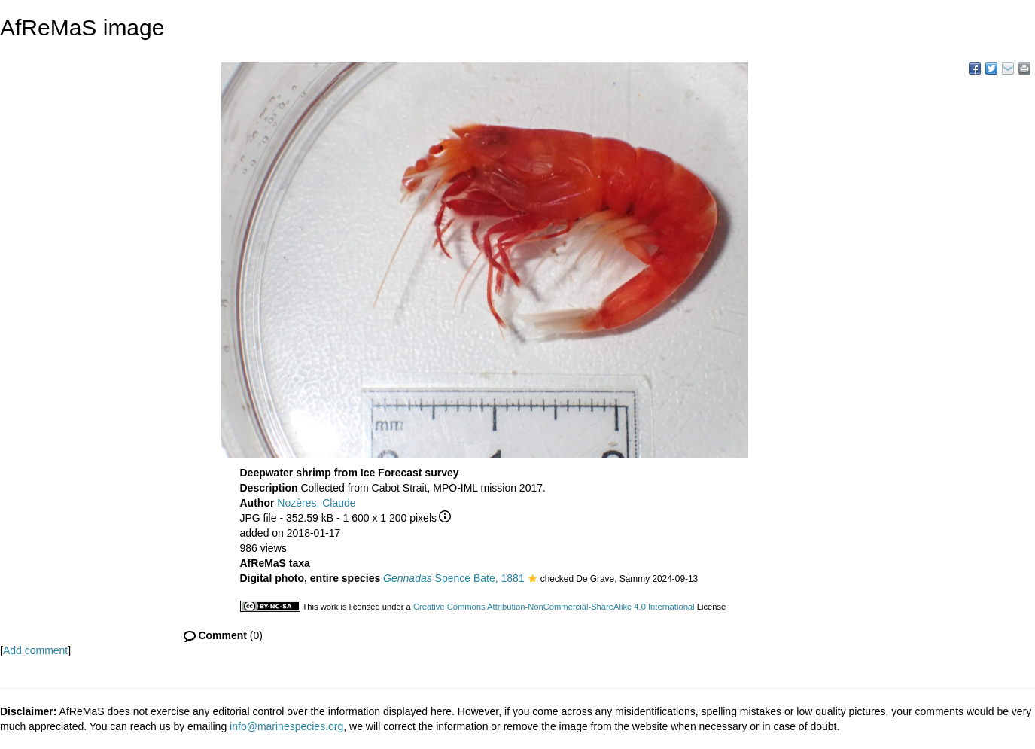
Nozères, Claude (316, 503)
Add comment (35, 650)
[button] (532, 579)
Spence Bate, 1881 (454, 578)
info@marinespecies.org (286, 726)
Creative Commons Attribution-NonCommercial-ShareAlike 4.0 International (554, 606)
